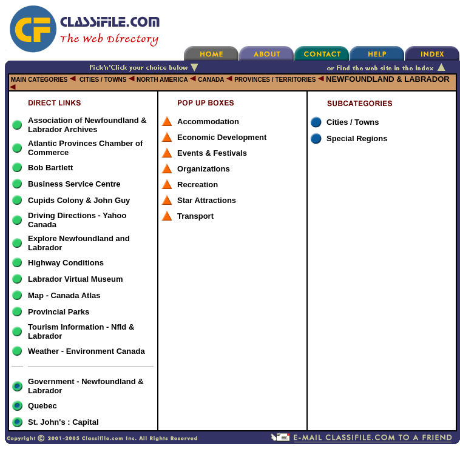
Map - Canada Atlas (64, 295)
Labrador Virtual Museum (75, 279)
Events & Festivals (212, 153)
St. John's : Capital (63, 422)
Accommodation (208, 121)
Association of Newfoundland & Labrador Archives (87, 125)
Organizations (203, 168)
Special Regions (356, 138)
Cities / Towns (352, 122)
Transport (195, 216)
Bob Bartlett (50, 167)
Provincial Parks (58, 311)
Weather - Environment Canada (86, 351)
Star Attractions (206, 200)
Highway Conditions (66, 262)
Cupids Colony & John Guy (79, 200)
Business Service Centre (74, 183)
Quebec (42, 405)
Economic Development (221, 137)
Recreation (197, 184)
